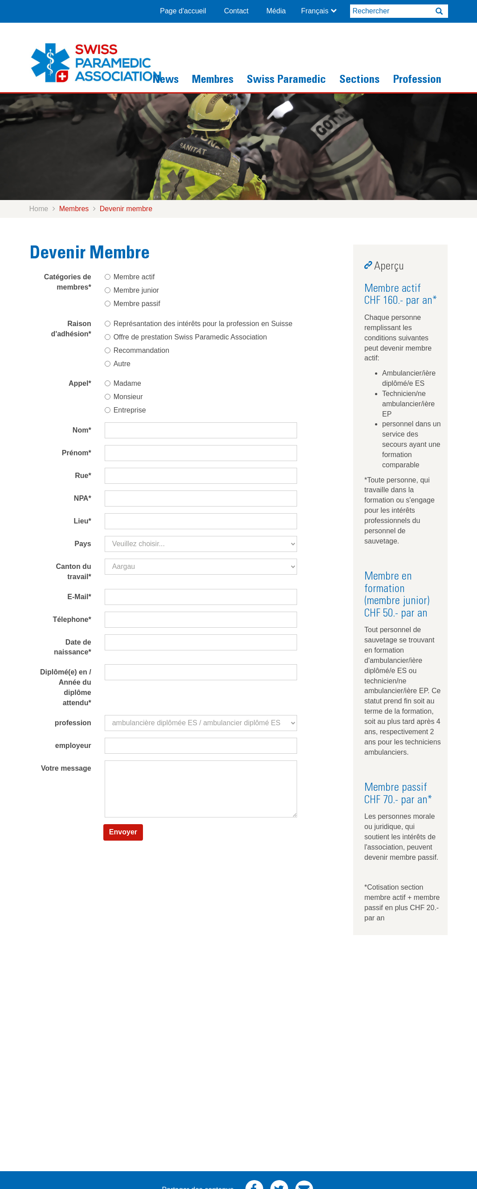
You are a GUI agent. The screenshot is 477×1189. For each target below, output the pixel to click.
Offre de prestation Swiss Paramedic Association (186, 337)
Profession (417, 80)
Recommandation (137, 350)
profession (73, 723)
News (165, 80)
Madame (123, 383)
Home (39, 208)
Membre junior (132, 290)
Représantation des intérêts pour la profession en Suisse (199, 323)
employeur (73, 745)
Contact (236, 11)
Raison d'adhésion (71, 329)
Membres (212, 80)
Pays (82, 544)
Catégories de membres (67, 282)
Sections (359, 80)
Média (276, 11)
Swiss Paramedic (286, 80)
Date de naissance (72, 647)
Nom (82, 430)
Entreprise (125, 410)
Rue (83, 475)
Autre (117, 364)
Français (314, 11)
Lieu (82, 521)
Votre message (66, 768)
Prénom (76, 453)
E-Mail (79, 597)
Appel (80, 383)
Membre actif (130, 277)
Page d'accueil (183, 11)
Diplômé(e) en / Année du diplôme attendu (65, 687)
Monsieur (124, 396)
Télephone (72, 619)
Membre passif (132, 303)
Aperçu (389, 267)
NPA (82, 498)
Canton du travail (73, 571)
